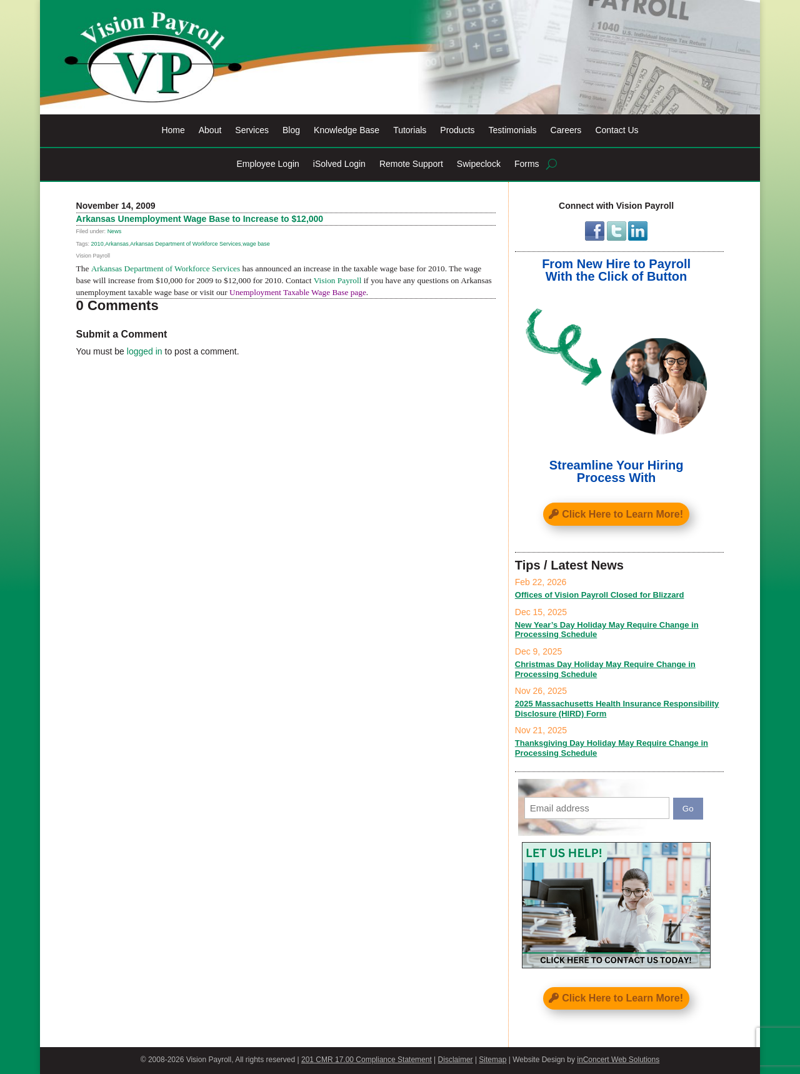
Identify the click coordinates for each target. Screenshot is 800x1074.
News (115, 231)
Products (457, 130)
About (210, 130)
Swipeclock (479, 164)
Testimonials (513, 130)
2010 (97, 244)
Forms (526, 164)
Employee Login (267, 164)
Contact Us (616, 130)
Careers (566, 130)
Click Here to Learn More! (622, 514)
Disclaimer (455, 1059)
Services (252, 130)
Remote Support (411, 164)
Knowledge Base (346, 130)
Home (172, 130)
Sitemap (492, 1059)
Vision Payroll (338, 280)
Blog (291, 130)
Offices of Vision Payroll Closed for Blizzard (599, 595)
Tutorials (409, 130)
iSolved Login (339, 164)
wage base (256, 244)
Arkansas (117, 244)
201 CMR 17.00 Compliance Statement (366, 1059)
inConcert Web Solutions (618, 1059)
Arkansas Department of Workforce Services (185, 244)
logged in (144, 351)
